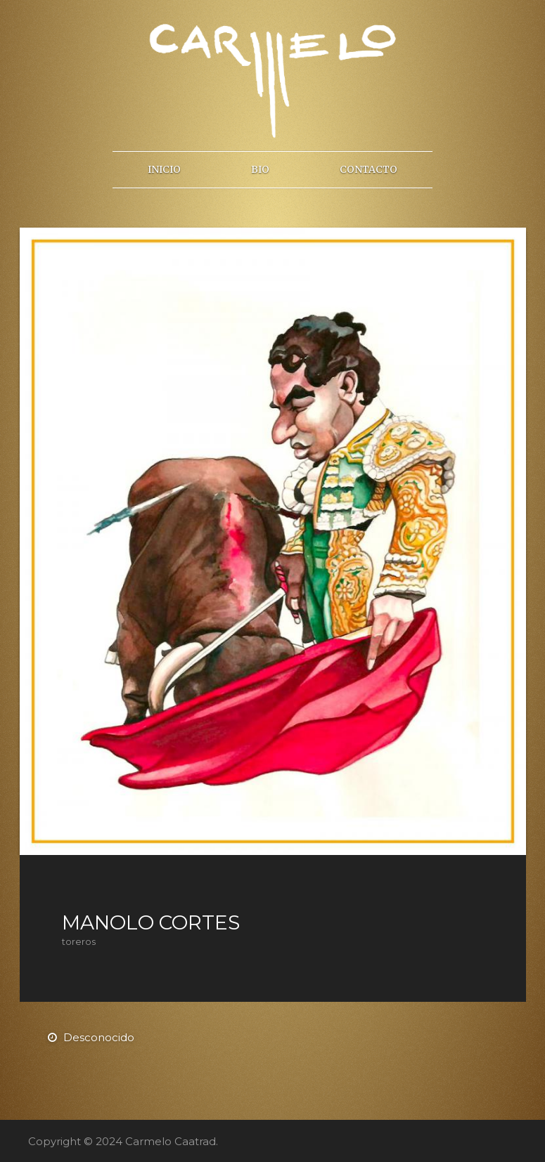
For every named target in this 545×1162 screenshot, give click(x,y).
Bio (260, 169)
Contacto (368, 169)
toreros (79, 941)
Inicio (164, 169)
